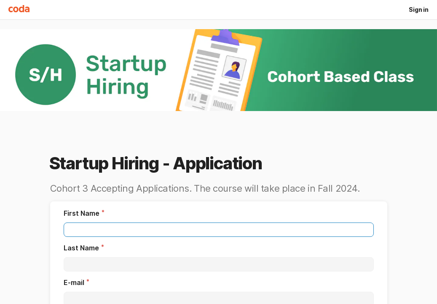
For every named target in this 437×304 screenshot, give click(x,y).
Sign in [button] (419, 9)
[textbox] (219, 230)
